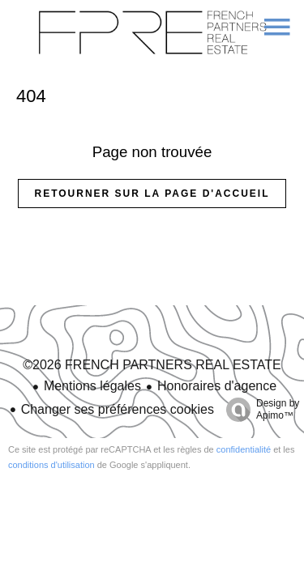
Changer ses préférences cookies (117, 409)
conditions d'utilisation (51, 465)
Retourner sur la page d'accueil (152, 193)
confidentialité (243, 449)
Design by (258, 410)
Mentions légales (92, 386)
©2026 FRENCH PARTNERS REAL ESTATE (152, 365)
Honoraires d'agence (216, 386)
